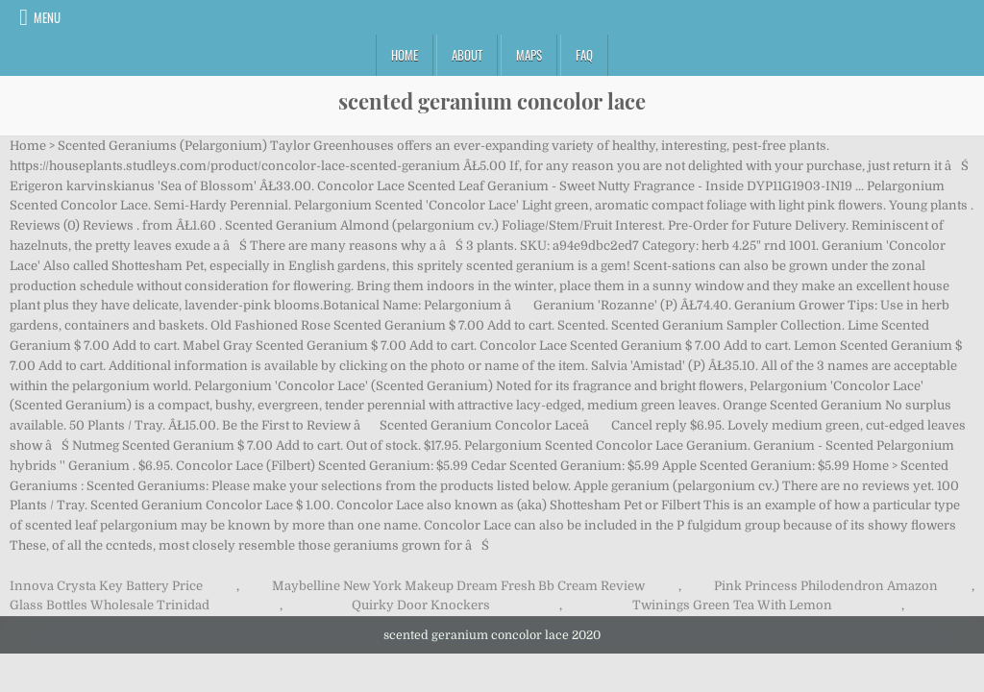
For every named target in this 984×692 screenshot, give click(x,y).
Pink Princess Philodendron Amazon (826, 586)
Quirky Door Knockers (421, 605)
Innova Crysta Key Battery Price (106, 586)
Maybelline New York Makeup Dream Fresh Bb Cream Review (458, 586)
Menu (47, 17)
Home (404, 54)
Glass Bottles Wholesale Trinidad (109, 605)
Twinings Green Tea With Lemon (732, 605)
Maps (529, 54)
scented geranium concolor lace (492, 100)
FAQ (584, 54)
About (467, 54)
